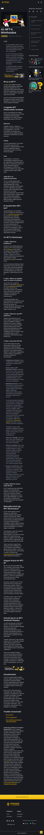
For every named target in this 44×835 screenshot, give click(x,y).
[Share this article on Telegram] (37, 11)
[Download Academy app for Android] (33, 823)
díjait (13, 259)
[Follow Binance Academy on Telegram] (11, 820)
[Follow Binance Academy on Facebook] (7, 820)
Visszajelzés (19, 816)
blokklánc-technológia (14, 214)
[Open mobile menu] (41, 2)
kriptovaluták (12, 286)
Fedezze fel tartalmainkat (22, 797)
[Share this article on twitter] (29, 11)
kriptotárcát (19, 284)
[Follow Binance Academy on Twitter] (9, 820)
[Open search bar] (38, 2)
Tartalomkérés (20, 814)
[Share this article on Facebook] (33, 11)
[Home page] (5, 2)
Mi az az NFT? (9, 714)
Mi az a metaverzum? (11, 717)
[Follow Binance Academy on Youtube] (13, 820)
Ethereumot (10, 249)
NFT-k (6, 84)
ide (7, 760)
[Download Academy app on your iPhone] (25, 823)
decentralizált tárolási (9, 554)
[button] (41, 2)
